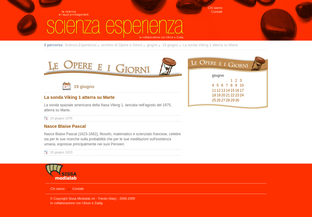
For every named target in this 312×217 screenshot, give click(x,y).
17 (242, 90)
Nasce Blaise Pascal (65, 126)
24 (242, 95)
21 (228, 95)
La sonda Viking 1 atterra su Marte (210, 45)
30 (237, 100)
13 (223, 90)
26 (219, 100)
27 (223, 100)
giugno (152, 45)
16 (237, 90)
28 (228, 100)
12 (219, 90)
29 (232, 100)
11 (214, 90)
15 (232, 90)
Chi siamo (215, 8)
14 (228, 90)
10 (242, 85)
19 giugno (170, 45)
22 (232, 95)
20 (223, 95)
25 (214, 100)
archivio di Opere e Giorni (121, 45)
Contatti (216, 11)
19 (219, 95)
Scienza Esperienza (80, 45)
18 (214, 95)
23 (237, 95)
